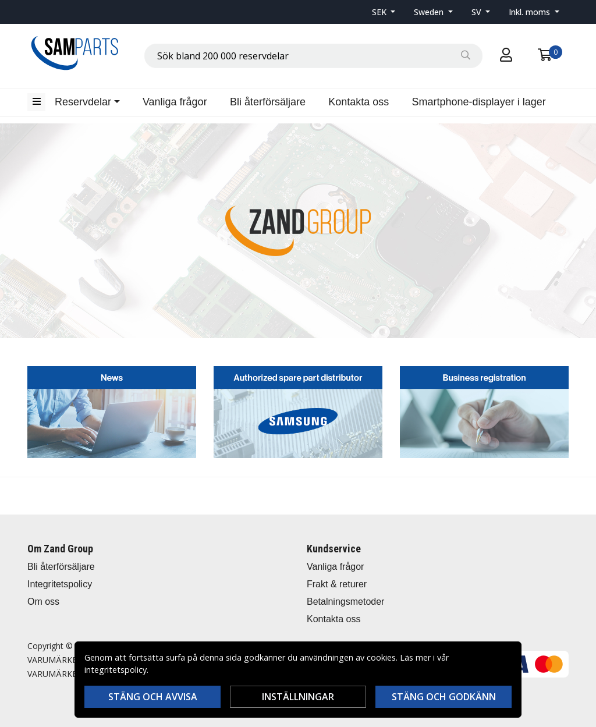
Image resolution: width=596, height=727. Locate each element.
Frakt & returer (337, 584)
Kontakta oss (358, 102)
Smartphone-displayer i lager (479, 102)
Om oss (43, 602)
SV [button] (477, 11)
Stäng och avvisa (152, 696)
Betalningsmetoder (345, 602)
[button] (384, 12)
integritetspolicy (115, 669)
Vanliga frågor (175, 102)
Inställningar (298, 696)
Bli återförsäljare (268, 102)
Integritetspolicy (59, 584)
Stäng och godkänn (444, 696)
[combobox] (313, 56)
